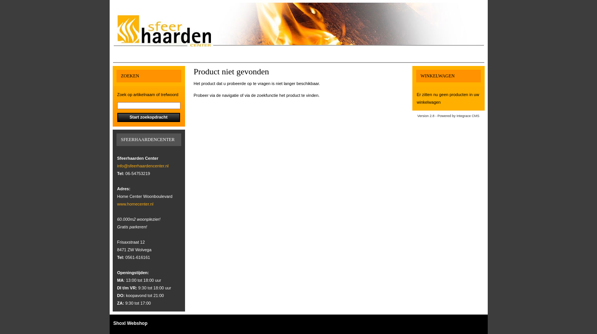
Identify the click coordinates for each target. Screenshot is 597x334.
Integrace (464, 116)
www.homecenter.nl (135, 204)
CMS (475, 116)
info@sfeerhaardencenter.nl (143, 166)
